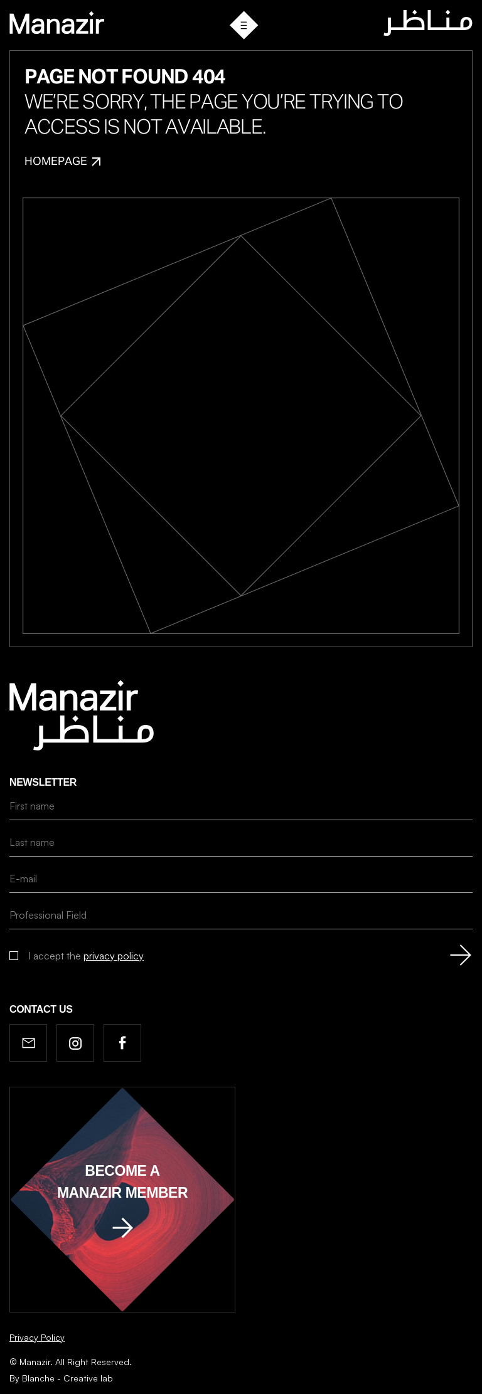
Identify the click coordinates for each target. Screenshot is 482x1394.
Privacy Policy (37, 1337)
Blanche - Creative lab (67, 1378)
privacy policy (113, 955)
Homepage (62, 161)
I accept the (86, 955)
